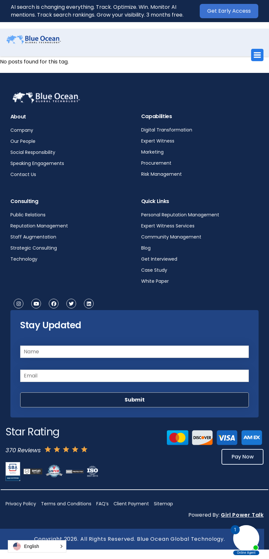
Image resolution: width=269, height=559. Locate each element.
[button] (37, 546)
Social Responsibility (32, 152)
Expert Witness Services (168, 226)
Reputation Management (39, 226)
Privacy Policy (21, 503)
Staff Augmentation (33, 237)
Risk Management (161, 174)
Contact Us (23, 174)
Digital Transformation (166, 130)
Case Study (154, 270)
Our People (22, 141)
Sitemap (163, 503)
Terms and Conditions (66, 503)
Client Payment (131, 503)
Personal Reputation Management (180, 214)
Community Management (171, 237)
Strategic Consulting (33, 248)
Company (21, 130)
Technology (23, 259)
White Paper (155, 281)
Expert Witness (157, 141)
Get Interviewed (159, 259)
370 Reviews (23, 450)
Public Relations (28, 214)
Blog (146, 248)
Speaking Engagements (37, 163)
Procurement (156, 163)
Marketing (152, 152)
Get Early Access (229, 11)
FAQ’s (102, 503)
